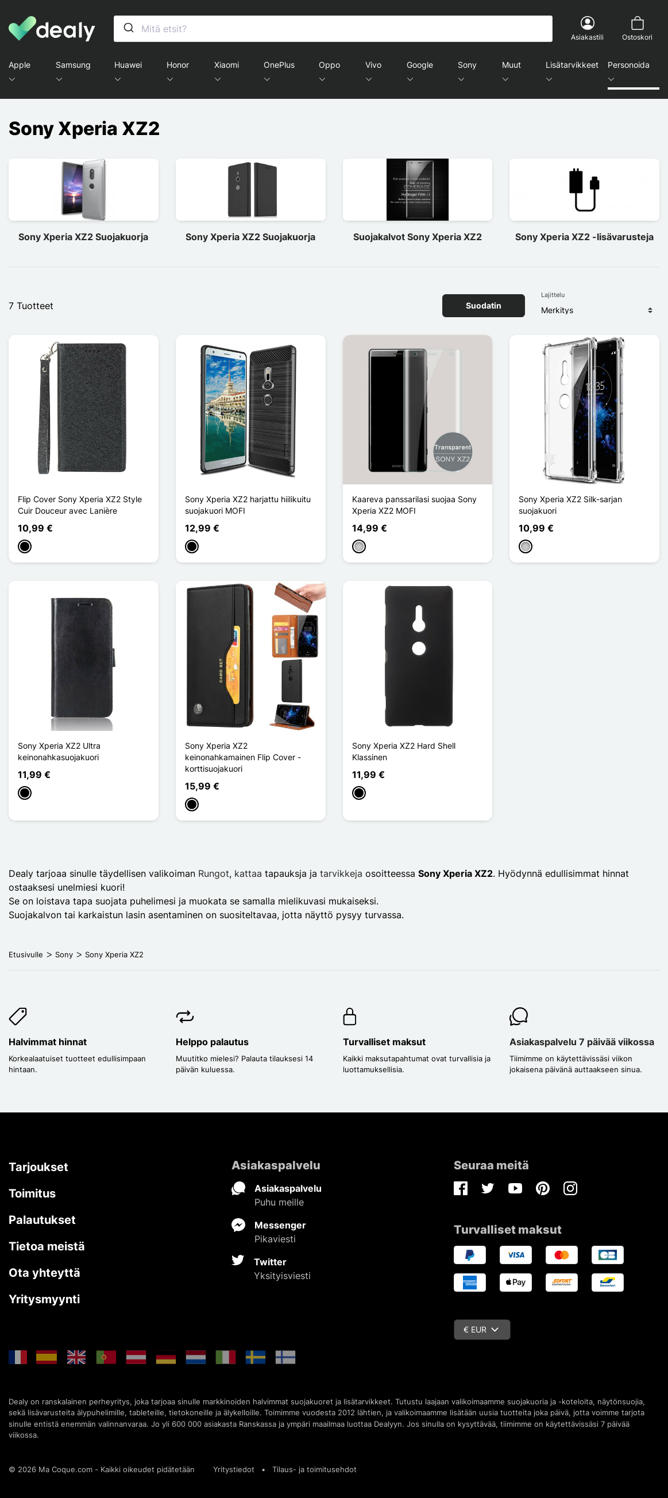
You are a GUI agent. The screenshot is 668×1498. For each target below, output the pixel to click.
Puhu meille (279, 1202)
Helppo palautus (212, 1042)
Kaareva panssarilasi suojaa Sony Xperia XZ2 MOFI (414, 504)
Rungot (213, 873)
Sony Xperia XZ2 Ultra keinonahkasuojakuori (59, 751)
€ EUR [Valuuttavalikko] (481, 1329)
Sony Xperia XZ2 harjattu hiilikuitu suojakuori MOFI (248, 504)
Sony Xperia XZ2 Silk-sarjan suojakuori (570, 504)
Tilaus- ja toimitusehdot (314, 1469)
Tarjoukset (38, 1167)
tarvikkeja (342, 873)
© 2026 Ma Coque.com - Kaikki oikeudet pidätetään (102, 1469)
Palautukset (42, 1220)
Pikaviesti (275, 1239)
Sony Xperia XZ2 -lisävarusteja (584, 236)
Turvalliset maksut (384, 1042)
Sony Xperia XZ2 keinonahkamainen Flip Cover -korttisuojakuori (243, 757)
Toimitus (32, 1193)
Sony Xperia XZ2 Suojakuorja (83, 236)
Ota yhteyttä (44, 1273)
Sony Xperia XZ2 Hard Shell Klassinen (403, 751)
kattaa (248, 873)
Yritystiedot (233, 1469)
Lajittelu (553, 295)
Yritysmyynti (44, 1299)
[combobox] (333, 29)
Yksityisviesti (282, 1275)
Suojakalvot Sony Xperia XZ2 (417, 236)
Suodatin (483, 305)
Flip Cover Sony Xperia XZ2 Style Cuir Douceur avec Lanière (80, 504)
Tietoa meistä (47, 1246)
